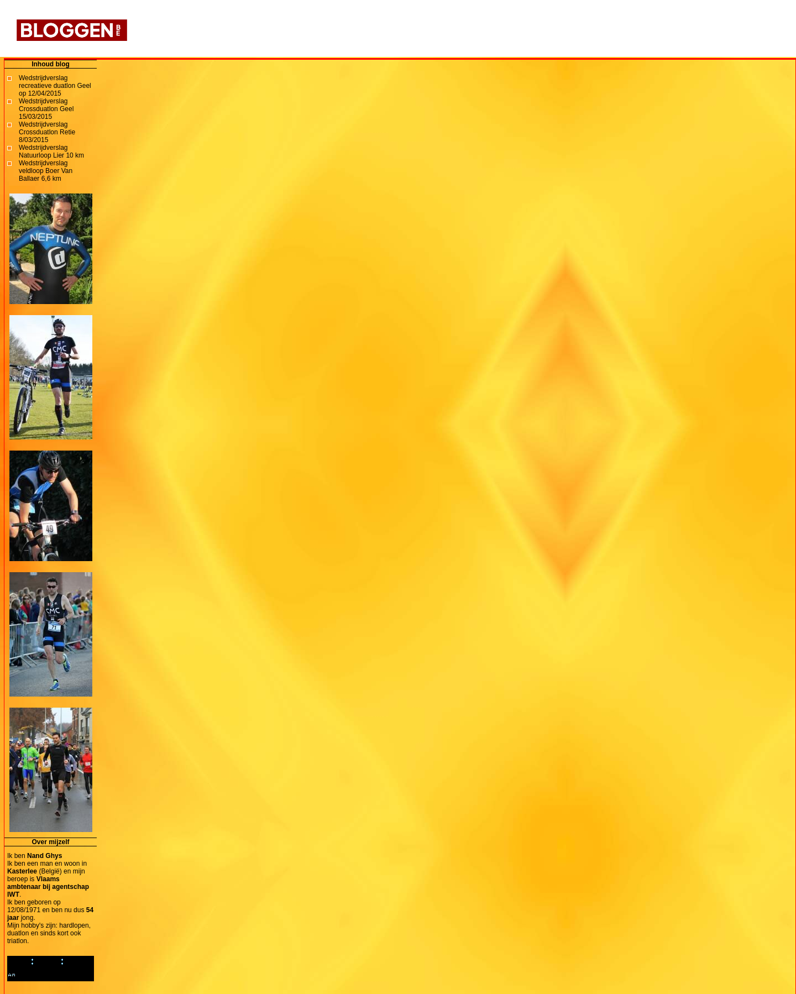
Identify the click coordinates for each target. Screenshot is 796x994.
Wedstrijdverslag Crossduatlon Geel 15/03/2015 (46, 109)
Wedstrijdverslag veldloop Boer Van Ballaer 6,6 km (45, 170)
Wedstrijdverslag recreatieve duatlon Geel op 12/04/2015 (55, 85)
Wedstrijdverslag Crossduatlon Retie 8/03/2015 (47, 132)
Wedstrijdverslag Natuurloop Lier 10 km (51, 151)
